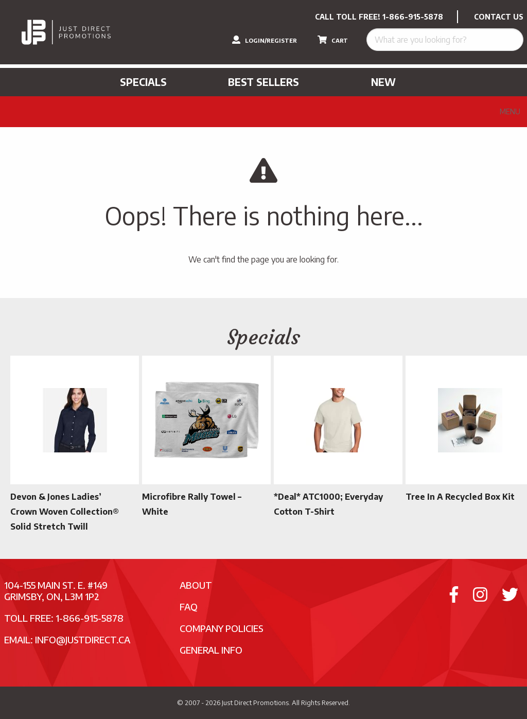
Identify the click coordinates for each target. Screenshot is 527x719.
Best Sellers (263, 82)
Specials (143, 82)
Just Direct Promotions (255, 702)
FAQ (189, 606)
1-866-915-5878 (412, 16)
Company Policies (222, 628)
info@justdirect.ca (82, 639)
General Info (211, 650)
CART (333, 40)
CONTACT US (498, 16)
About (196, 585)
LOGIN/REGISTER (264, 40)
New (383, 82)
